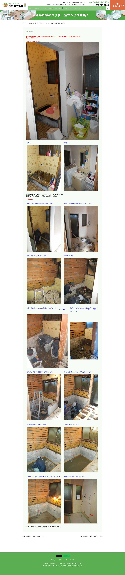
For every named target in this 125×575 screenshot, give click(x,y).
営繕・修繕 (62, 8)
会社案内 (41, 8)
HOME (36, 8)
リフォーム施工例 (51, 8)
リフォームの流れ (90, 8)
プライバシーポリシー (57, 560)
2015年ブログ (42, 23)
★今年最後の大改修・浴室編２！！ (91, 536)
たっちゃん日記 (101, 8)
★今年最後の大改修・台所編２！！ (34, 536)
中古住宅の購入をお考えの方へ (75, 8)
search (107, 8)
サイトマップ (70, 560)
